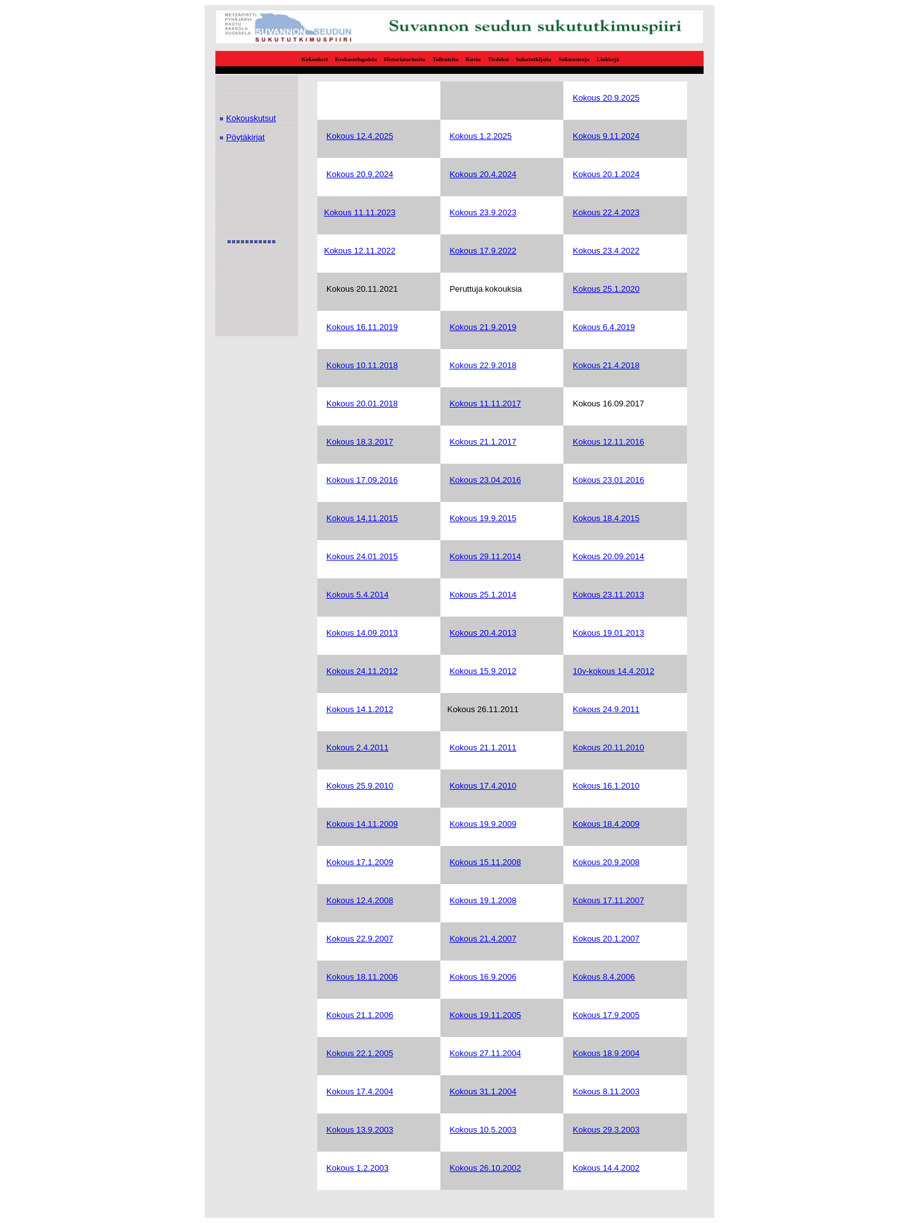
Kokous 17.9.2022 (482, 250)
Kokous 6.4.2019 (604, 327)
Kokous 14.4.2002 (606, 1168)
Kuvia (473, 59)
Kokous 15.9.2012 (482, 671)
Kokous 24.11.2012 (362, 671)
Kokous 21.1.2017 (482, 442)
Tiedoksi (498, 59)
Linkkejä (608, 59)
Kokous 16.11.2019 (362, 327)
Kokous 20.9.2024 (359, 174)
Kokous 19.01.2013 (608, 633)
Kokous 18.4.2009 (606, 824)
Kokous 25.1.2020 (606, 289)
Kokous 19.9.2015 (482, 518)
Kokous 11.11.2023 (359, 212)
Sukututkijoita (533, 59)
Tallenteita (446, 59)
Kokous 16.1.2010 (606, 785)
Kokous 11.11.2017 (485, 403)
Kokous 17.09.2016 (362, 480)
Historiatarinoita (405, 59)
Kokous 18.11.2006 (362, 977)
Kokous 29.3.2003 (606, 1129)
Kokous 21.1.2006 (359, 1015)
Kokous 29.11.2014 (485, 556)
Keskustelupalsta (356, 59)
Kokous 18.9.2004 (606, 1053)
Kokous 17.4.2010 (482, 785)
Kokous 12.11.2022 (359, 250)
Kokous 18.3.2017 (359, 442)
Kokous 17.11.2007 (608, 900)
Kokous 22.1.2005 (359, 1053)
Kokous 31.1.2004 (482, 1091)
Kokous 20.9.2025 (606, 98)
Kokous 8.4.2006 (604, 977)
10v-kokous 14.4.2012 (614, 671)
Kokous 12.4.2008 (359, 900)
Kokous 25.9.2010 (359, 785)
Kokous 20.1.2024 (606, 174)
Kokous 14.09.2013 (362, 633)
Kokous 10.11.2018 (362, 365)
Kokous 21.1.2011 (482, 747)
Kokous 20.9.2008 (606, 862)
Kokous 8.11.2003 (606, 1091)
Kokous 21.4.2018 (606, 365)
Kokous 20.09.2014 (608, 556)
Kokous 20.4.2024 (482, 174)
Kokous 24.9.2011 (606, 709)
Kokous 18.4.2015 (606, 518)
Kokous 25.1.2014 (482, 594)
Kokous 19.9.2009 (482, 824)
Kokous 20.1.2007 (606, 938)
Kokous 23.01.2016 (608, 480)
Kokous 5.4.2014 (357, 594)
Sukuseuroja (574, 59)
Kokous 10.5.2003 (482, 1129)
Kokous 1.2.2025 (480, 136)
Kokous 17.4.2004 (359, 1091)
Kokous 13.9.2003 (359, 1129)
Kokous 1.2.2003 (357, 1168)
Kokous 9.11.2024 (606, 136)
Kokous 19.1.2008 (482, 900)
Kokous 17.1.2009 (359, 862)
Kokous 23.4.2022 (606, 250)
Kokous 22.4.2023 (606, 212)
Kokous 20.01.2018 (362, 403)
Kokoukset (314, 59)
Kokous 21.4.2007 (482, 938)
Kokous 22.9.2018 (482, 365)
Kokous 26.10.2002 (485, 1168)
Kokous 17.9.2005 (606, 1015)
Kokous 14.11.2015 (362, 518)
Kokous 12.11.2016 (608, 442)
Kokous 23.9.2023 (482, 212)
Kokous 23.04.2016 (485, 480)
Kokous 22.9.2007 (359, 938)
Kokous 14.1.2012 (359, 709)
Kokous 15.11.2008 (485, 862)
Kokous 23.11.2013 (608, 594)
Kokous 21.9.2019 (482, 327)
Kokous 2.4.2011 (357, 747)
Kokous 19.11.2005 (485, 1015)
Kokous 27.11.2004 (485, 1053)
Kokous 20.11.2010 (608, 747)
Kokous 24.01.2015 (362, 556)
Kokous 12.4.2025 (359, 136)
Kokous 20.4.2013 (482, 633)
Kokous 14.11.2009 (362, 824)
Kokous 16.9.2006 (482, 977)
